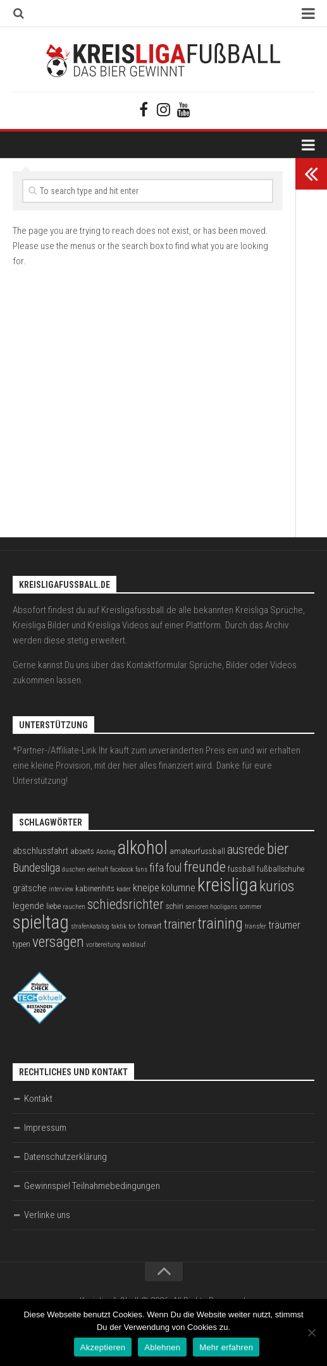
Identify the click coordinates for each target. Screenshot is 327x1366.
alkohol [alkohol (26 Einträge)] (143, 847)
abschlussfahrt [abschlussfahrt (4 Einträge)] (40, 851)
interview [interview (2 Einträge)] (61, 889)
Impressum (45, 1127)
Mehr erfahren (226, 1347)
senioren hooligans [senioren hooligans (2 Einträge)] (211, 907)
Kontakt (38, 1098)
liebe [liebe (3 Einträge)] (53, 906)
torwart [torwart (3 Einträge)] (150, 925)
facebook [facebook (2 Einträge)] (121, 869)
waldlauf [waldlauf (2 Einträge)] (133, 945)
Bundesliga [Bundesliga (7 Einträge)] (36, 868)
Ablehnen (162, 1347)
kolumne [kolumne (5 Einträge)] (178, 888)
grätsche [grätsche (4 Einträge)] (30, 888)
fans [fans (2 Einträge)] (141, 869)
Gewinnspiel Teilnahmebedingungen (92, 1186)
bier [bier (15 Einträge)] (277, 848)
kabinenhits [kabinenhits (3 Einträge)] (94, 888)
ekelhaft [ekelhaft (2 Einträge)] (97, 869)
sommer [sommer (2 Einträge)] (250, 907)
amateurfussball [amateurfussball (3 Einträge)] (197, 851)
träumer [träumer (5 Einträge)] (284, 925)
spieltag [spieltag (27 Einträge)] (41, 922)
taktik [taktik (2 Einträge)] (118, 926)
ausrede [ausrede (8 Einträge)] (246, 850)
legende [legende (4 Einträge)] (28, 906)
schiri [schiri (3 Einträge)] (174, 906)
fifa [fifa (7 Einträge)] (156, 868)
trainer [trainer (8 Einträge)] (179, 924)
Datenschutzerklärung (65, 1156)
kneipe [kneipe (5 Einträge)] (146, 888)
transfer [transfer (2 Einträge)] (255, 926)
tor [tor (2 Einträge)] (132, 926)
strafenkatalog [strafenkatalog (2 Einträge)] (90, 926)
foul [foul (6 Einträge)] (174, 868)
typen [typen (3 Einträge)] (21, 944)
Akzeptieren (102, 1347)
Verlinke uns (47, 1215)
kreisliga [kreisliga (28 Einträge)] (227, 885)
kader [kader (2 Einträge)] (123, 889)
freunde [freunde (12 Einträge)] (204, 866)
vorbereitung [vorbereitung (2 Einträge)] (103, 945)
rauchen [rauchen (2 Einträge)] (74, 907)
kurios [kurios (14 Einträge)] (276, 886)
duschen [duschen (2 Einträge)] (73, 869)
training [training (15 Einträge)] (220, 923)
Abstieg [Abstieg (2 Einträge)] (106, 852)
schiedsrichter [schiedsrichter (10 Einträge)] (125, 904)
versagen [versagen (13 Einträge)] (58, 942)
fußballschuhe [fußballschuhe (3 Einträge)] (280, 869)
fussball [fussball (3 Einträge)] (241, 869)
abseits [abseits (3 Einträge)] (82, 851)
